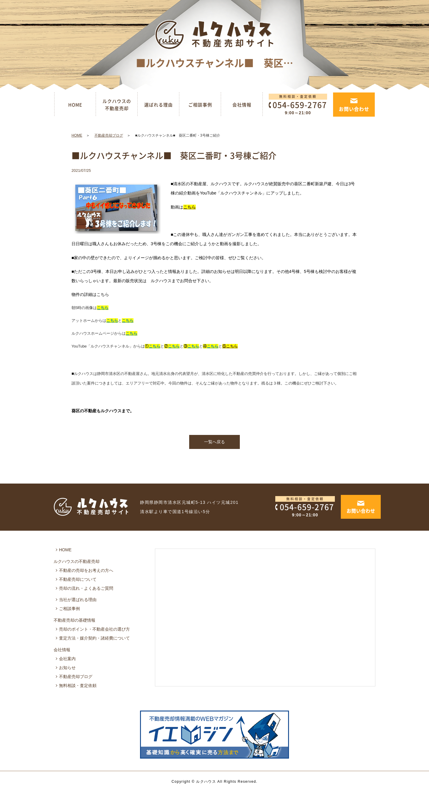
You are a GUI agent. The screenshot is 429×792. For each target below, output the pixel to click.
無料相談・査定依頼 (78, 685)
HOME (75, 104)
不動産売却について (78, 579)
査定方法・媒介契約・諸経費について (94, 638)
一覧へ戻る (214, 441)
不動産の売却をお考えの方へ (86, 570)
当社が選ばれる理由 (78, 599)
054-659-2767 (300, 506)
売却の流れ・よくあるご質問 (86, 588)
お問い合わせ (354, 108)
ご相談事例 (200, 104)
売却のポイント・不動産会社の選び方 (94, 629)
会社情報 (241, 104)
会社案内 (67, 658)
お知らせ (67, 667)
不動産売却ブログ (108, 135)
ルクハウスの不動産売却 (116, 105)
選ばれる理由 (158, 104)
